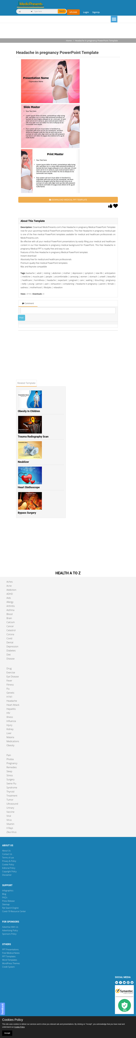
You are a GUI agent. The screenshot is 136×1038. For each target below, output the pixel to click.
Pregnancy (11, 763)
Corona (10, 634)
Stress (9, 775)
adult (39, 273)
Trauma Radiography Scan (33, 436)
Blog (4, 894)
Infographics (7, 890)
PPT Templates (9, 956)
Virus (9, 819)
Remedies (11, 767)
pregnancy (111, 280)
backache (30, 273)
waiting (89, 280)
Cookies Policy (12, 1019)
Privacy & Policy (9, 861)
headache (51, 280)
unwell (102, 276)
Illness (9, 717)
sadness (24, 287)
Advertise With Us (10, 927)
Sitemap (6, 904)
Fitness (10, 684)
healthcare (27, 280)
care (82, 280)
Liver (8, 733)
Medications (12, 741)
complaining (68, 283)
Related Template (26, 383)
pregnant (73, 280)
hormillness (39, 280)
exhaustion (56, 283)
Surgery (10, 779)
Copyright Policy (9, 871)
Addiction (11, 589)
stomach (93, 276)
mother (66, 273)
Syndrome (11, 787)
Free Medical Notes (11, 953)
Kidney (9, 729)
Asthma (10, 610)
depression (77, 273)
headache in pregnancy (86, 283)
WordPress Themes (11, 963)
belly (24, 283)
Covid (9, 638)
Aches (9, 581)
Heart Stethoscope (29, 487)
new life (99, 273)
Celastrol (11, 630)
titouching (99, 280)
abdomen (56, 273)
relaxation (58, 287)
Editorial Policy (8, 868)
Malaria (10, 737)
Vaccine (10, 811)
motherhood (36, 287)
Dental (9, 642)
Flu (8, 688)
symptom (89, 273)
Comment (28, 303)
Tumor (9, 799)
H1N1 (9, 696)
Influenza (11, 721)
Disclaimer (7, 875)
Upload (73, 12)
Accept (7, 1033)
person (39, 283)
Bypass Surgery (27, 512)
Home (69, 40)
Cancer (10, 626)
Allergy (9, 602)
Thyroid (10, 791)
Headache (11, 700)
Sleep (9, 771)
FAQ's (4, 897)
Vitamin (10, 824)
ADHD (9, 593)
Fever (9, 680)
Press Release (8, 901)
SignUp (96, 12)
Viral (8, 815)
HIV (8, 713)
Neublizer (23, 461)
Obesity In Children (29, 411)
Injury (9, 725)
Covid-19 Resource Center (14, 911)
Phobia (10, 759)
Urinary (10, 807)
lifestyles (47, 287)
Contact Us (7, 854)
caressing (74, 276)
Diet (8, 654)
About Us (6, 850)
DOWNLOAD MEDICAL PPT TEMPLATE (68, 199)
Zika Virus (11, 832)
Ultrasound (12, 803)
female (111, 283)
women (83, 276)
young (31, 283)
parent (103, 283)
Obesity (10, 745)
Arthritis (10, 606)
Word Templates (9, 960)
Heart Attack (12, 704)
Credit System (8, 966)
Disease (10, 658)
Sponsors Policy (9, 933)
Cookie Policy (8, 864)
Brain (9, 618)
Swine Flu (11, 783)
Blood (9, 614)
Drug (9, 668)
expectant (62, 280)
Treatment (11, 795)
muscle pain (38, 276)
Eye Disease (12, 676)
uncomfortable (61, 276)
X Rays (9, 828)
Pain (8, 755)
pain (47, 283)
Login (86, 12)
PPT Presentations (10, 949)
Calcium (10, 622)
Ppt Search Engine (10, 907)
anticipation (110, 273)
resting (47, 273)
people (49, 276)
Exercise (10, 672)
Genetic (10, 692)
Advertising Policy (10, 930)
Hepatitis (11, 708)
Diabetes (11, 650)
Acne (9, 585)
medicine (26, 276)
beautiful (111, 276)
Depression (12, 646)
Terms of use (8, 857)
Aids (8, 598)
